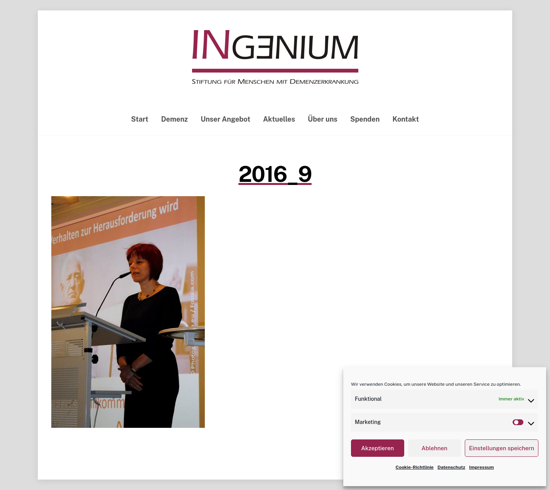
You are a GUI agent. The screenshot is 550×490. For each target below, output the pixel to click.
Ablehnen (434, 448)
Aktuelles (279, 119)
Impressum (481, 467)
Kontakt (406, 119)
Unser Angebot (225, 119)
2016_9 (275, 174)
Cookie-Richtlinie (415, 467)
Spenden (365, 119)
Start (139, 119)
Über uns (322, 119)
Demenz (174, 119)
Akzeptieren (377, 448)
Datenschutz (451, 467)
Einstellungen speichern (501, 448)
